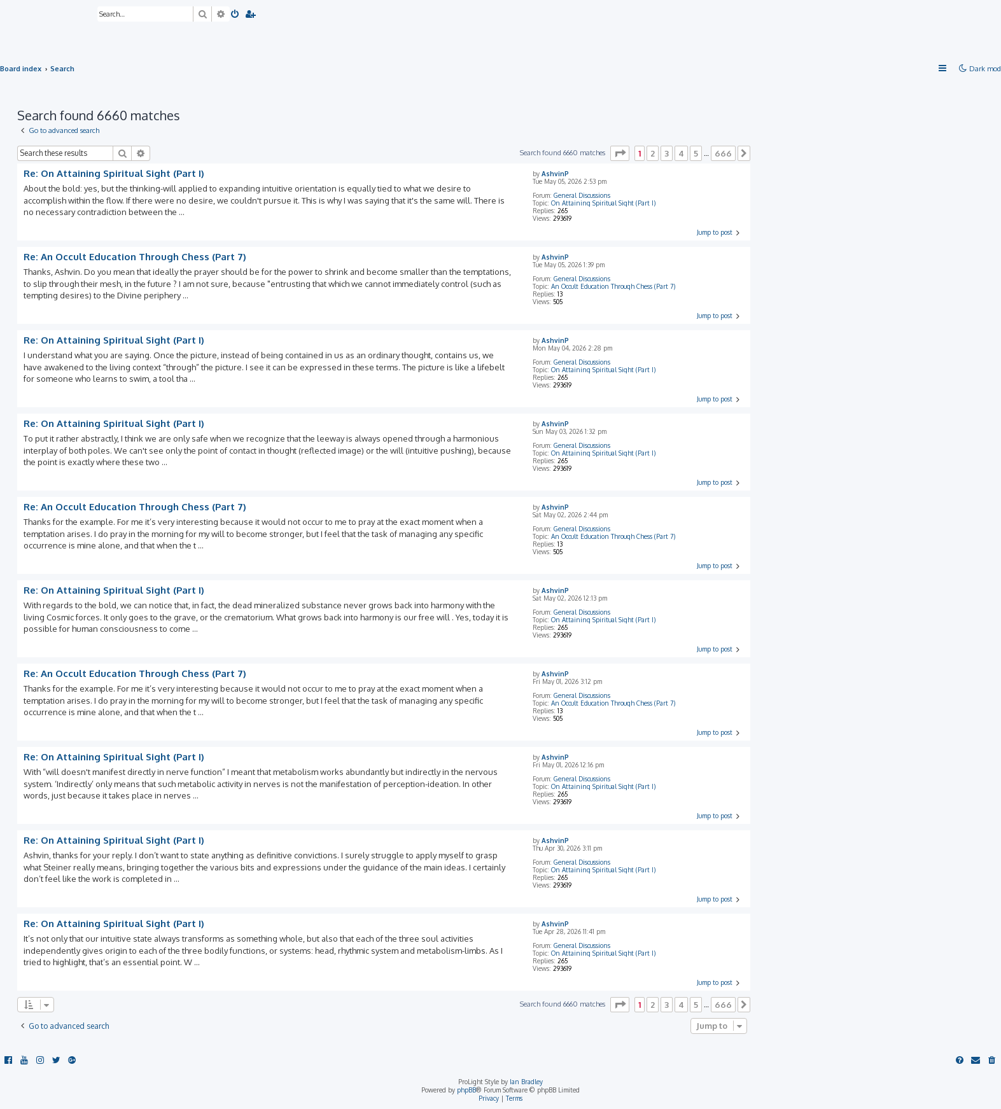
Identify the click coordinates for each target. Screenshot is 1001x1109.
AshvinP (555, 174)
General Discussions (582, 195)
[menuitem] (235, 14)
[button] (619, 153)
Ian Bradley (526, 1081)
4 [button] (681, 153)
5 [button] (696, 153)
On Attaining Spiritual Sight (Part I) (603, 203)
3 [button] (666, 153)
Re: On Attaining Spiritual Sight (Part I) (114, 173)
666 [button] (723, 153)
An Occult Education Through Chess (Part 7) (613, 286)
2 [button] (652, 153)
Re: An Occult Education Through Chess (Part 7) (135, 257)
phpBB (466, 1090)
